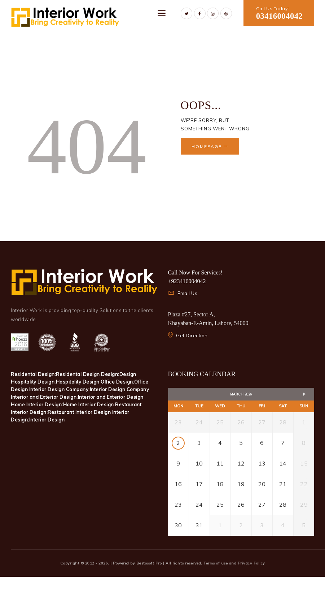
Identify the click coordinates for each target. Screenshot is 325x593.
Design (127, 374)
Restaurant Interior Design (80, 412)
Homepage (207, 146)
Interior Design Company (119, 389)
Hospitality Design (78, 382)
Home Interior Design (89, 404)
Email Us (187, 293)
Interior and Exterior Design (111, 397)
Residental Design (78, 374)
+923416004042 (187, 281)
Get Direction (192, 335)
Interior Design (47, 420)
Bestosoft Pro (149, 579)
